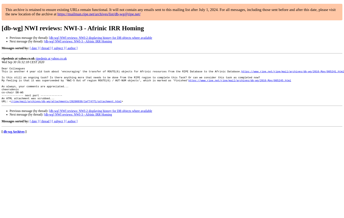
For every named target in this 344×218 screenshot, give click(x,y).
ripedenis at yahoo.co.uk (51, 58)
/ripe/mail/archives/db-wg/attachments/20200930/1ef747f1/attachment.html (66, 108)
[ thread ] (45, 48)
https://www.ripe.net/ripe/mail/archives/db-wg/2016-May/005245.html (239, 83)
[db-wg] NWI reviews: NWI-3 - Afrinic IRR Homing (78, 41)
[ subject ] (58, 48)
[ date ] (34, 48)
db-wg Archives (14, 138)
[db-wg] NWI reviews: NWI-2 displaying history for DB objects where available (100, 37)
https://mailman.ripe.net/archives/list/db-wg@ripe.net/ (99, 14)
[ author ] (72, 48)
